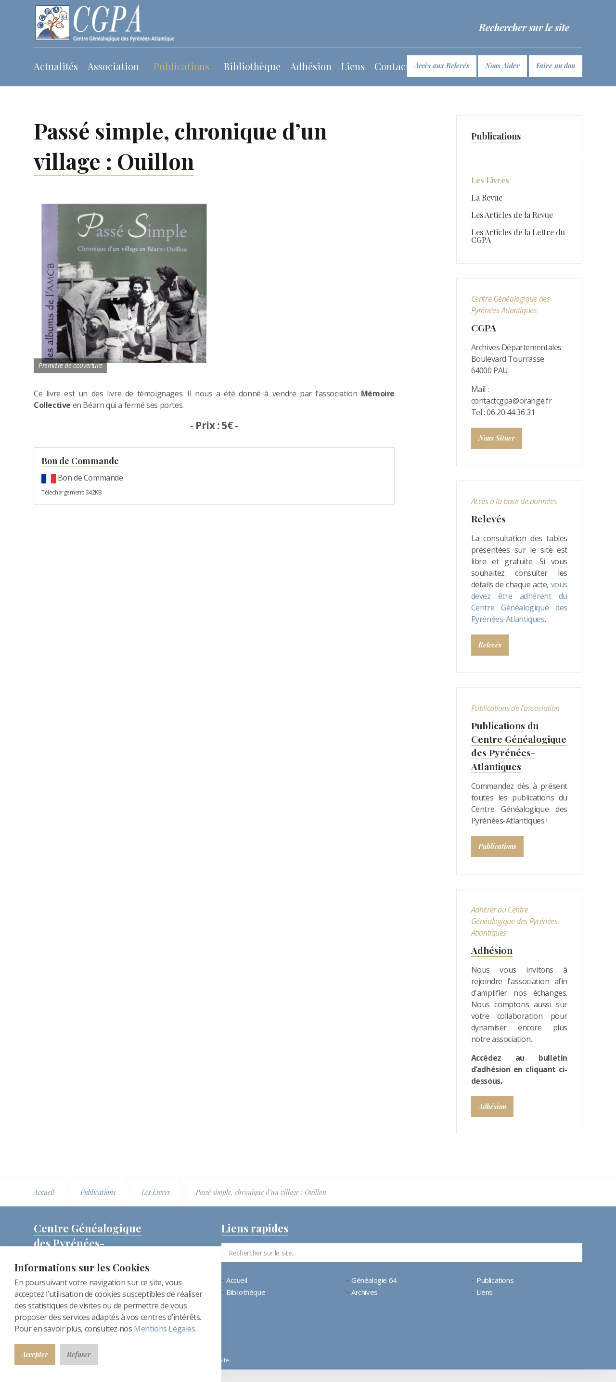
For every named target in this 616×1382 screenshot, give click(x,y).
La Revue (486, 197)
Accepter (35, 1354)
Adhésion (311, 66)
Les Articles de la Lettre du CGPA (518, 236)
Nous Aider (502, 65)
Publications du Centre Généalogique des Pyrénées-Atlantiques (512, 751)
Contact (391, 66)
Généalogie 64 (374, 1292)
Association (113, 66)
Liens (353, 66)
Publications (181, 66)
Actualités (56, 66)
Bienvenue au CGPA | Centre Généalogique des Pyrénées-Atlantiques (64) (105, 24)
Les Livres (490, 180)
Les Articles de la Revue (512, 215)
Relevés (488, 518)
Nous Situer (496, 438)
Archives (364, 1304)
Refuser (79, 1354)
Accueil (236, 1292)
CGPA (484, 327)
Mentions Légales (164, 1328)
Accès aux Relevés (441, 65)
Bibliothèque (252, 66)
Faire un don (555, 65)
